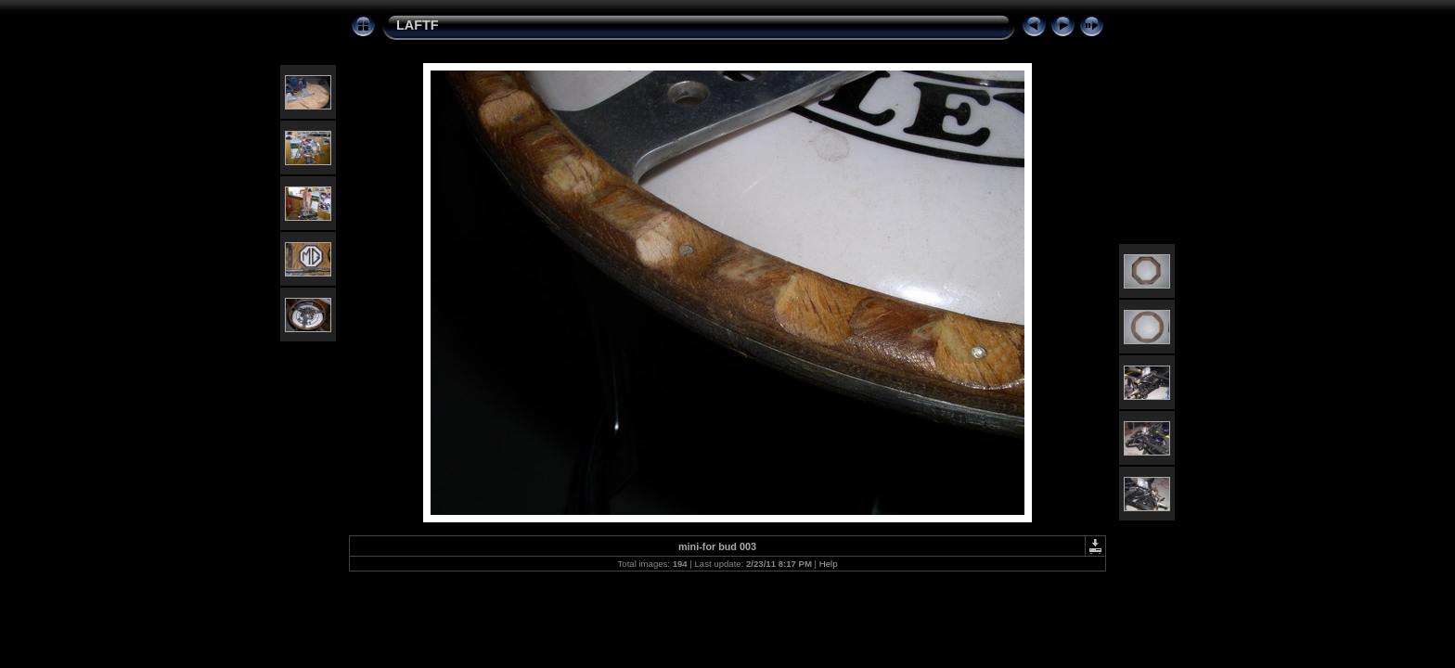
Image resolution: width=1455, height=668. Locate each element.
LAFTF (417, 25)
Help (828, 564)
